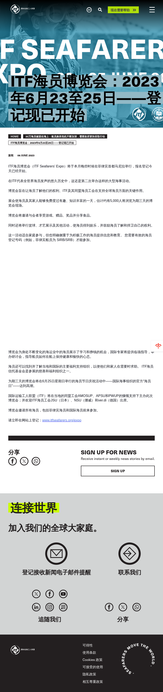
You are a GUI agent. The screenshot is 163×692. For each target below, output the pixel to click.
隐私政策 (89, 674)
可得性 (88, 645)
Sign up (118, 470)
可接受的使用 (93, 667)
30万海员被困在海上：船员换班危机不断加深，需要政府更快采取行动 (65, 136)
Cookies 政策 (93, 659)
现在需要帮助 (120, 10)
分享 (14, 452)
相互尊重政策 (93, 681)
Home (15, 136)
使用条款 (89, 652)
